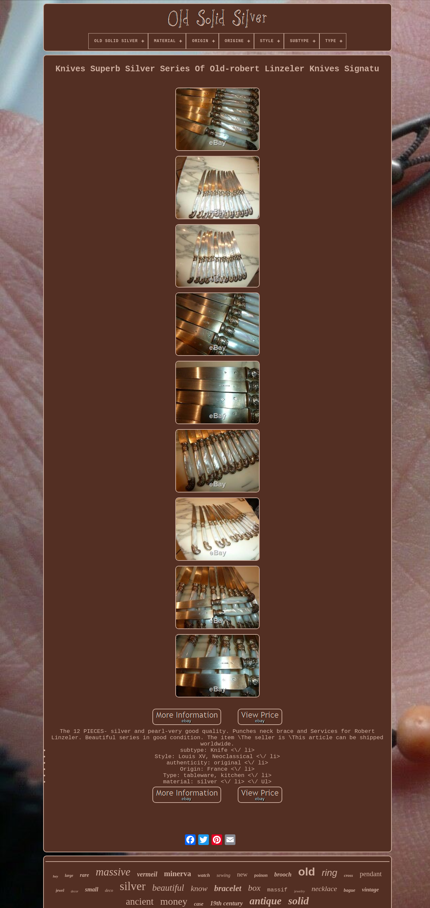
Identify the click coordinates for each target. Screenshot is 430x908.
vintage (370, 889)
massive (113, 872)
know (199, 888)
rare (84, 875)
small (91, 889)
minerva (177, 874)
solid (298, 901)
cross (348, 875)
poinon (261, 875)
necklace (324, 888)
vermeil (147, 874)
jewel (60, 890)
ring (329, 873)
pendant (371, 874)
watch (204, 875)
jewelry (299, 891)
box (254, 888)
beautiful (168, 888)
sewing (223, 875)
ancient (140, 901)
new (242, 874)
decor (74, 891)
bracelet (227, 888)
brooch (283, 874)
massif (277, 890)
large (69, 875)
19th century (226, 903)
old (306, 871)
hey (55, 876)
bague (349, 890)
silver (133, 886)
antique (265, 901)
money (174, 901)
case (198, 904)
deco (109, 890)
